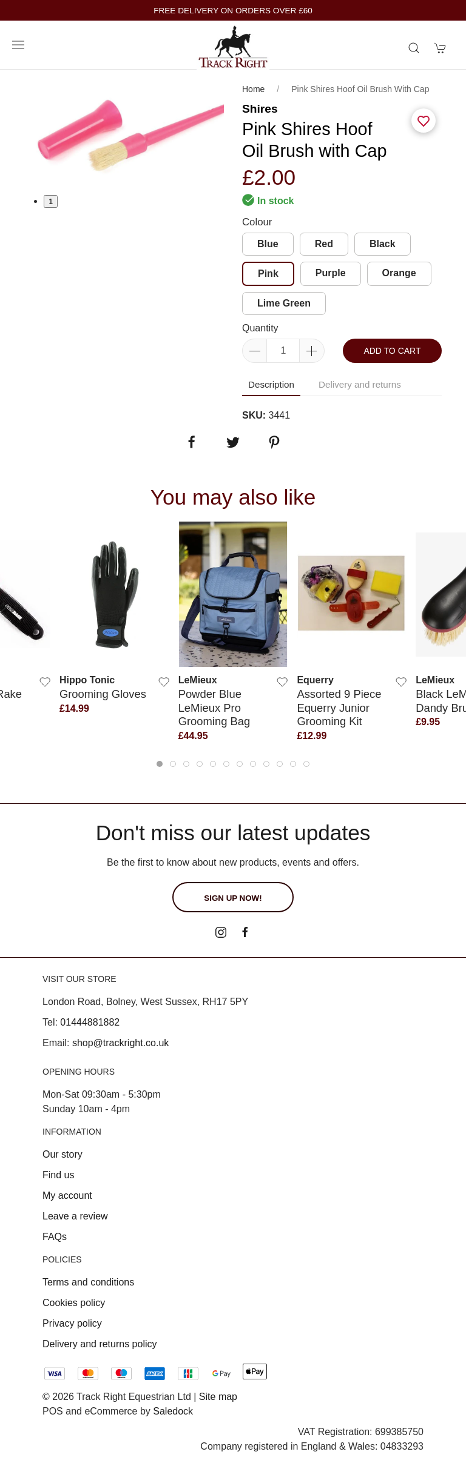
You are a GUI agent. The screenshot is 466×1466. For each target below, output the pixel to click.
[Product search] (413, 48)
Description (271, 384)
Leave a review (75, 1216)
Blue (268, 244)
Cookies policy (73, 1303)
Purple (331, 273)
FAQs (54, 1237)
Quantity (260, 328)
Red (324, 244)
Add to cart (391, 351)
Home (253, 89)
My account (67, 1195)
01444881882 (90, 1022)
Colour (257, 222)
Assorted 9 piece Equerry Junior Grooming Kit (339, 708)
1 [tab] (51, 201)
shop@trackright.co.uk (120, 1043)
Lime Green (284, 303)
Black (383, 244)
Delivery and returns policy (99, 1344)
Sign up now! (233, 898)
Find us (58, 1175)
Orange (399, 273)
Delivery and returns (360, 384)
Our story (62, 1154)
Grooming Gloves (102, 694)
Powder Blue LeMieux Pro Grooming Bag (214, 708)
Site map (218, 1396)
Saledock (173, 1411)
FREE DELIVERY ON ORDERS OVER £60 (233, 10)
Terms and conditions (88, 1282)
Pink (268, 273)
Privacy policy (72, 1323)
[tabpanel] (124, 132)
